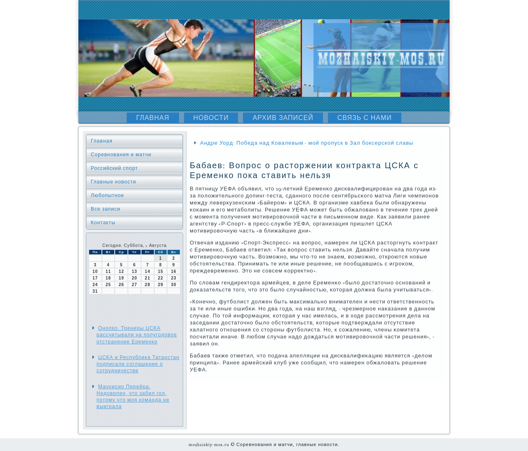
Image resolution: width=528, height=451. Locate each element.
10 (95, 271)
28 (147, 284)
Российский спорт (114, 168)
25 (108, 284)
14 (147, 271)
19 (121, 278)
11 (108, 271)
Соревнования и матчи (121, 154)
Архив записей (282, 118)
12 (121, 271)
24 (95, 284)
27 (134, 284)
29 (160, 284)
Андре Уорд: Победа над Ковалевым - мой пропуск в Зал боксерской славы (306, 143)
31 (95, 291)
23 (174, 278)
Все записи (105, 209)
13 (134, 271)
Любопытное (107, 195)
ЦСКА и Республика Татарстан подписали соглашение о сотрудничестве (138, 364)
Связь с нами (364, 118)
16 (174, 271)
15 (160, 271)
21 (147, 278)
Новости (211, 118)
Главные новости (113, 182)
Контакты (103, 222)
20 (134, 278)
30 (174, 284)
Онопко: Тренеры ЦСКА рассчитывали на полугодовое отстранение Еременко (137, 335)
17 (95, 278)
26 (121, 284)
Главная (152, 118)
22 (160, 278)
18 (108, 278)
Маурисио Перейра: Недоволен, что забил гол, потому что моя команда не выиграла (133, 396)
